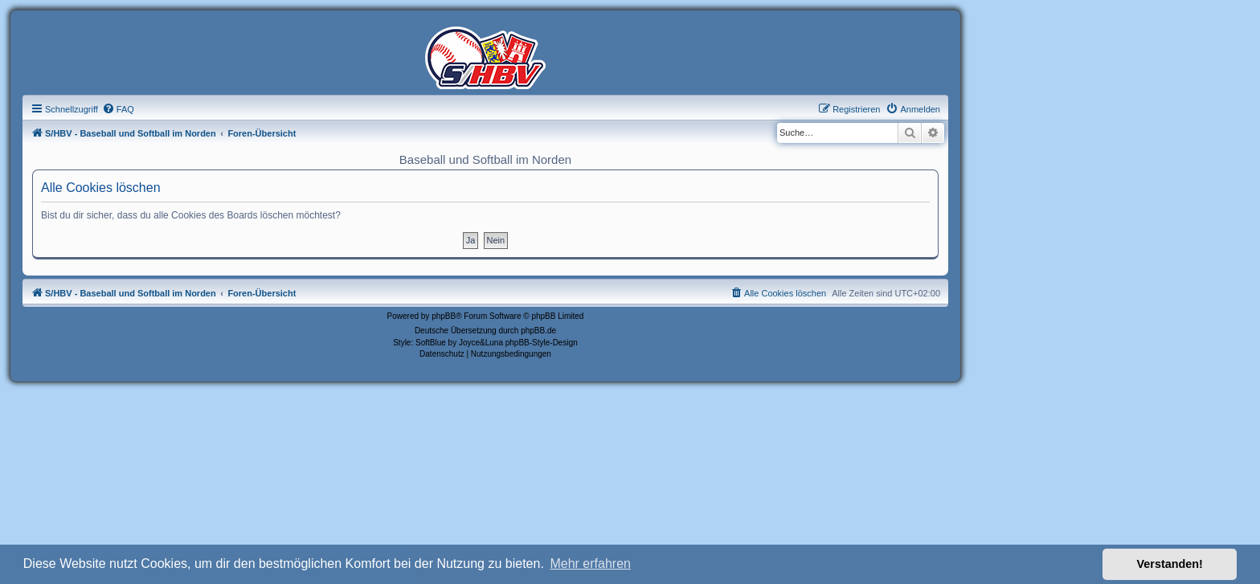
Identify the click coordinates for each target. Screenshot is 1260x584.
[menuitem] (118, 109)
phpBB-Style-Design (541, 342)
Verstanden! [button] (1170, 563)
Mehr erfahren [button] (590, 563)
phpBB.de (538, 330)
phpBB (444, 316)
